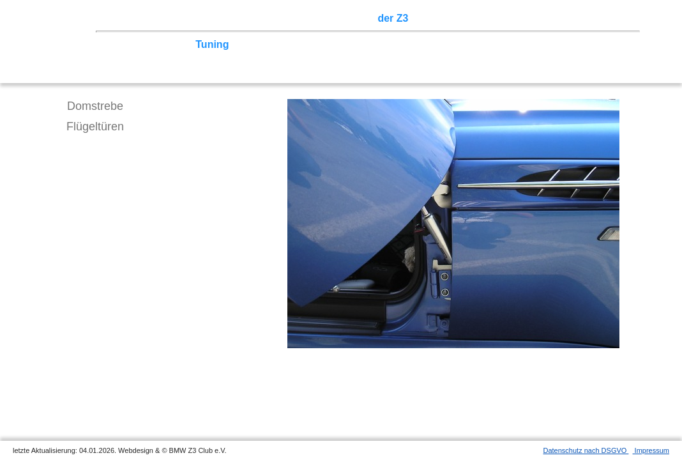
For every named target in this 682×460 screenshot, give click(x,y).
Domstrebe (95, 106)
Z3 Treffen (169, 18)
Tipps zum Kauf (273, 44)
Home (124, 18)
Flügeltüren (95, 126)
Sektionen (346, 18)
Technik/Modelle (149, 44)
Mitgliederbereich (573, 18)
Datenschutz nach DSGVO (586, 450)
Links (510, 18)
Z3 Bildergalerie (452, 18)
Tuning (212, 44)
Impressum (651, 450)
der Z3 (392, 18)
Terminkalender (278, 18)
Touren (217, 18)
